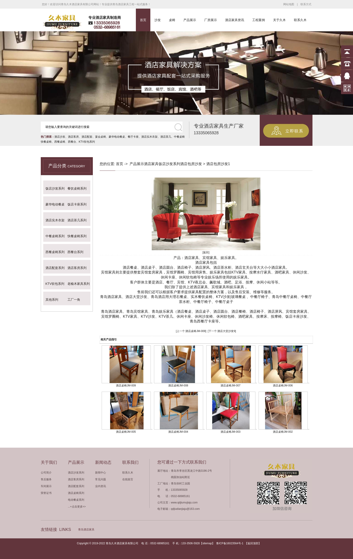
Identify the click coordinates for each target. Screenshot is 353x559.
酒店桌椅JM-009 (195, 331)
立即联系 (294, 131)
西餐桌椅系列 (55, 252)
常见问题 (100, 479)
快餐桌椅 (46, 141)
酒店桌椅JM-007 (230, 385)
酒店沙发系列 (76, 472)
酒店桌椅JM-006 (283, 385)
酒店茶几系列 (76, 220)
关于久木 (279, 20)
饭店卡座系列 (76, 204)
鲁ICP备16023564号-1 (229, 543)
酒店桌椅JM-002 (283, 431)
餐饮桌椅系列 (76, 188)
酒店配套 (87, 136)
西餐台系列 (75, 252)
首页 (143, 20)
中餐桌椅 (179, 136)
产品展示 (189, 20)
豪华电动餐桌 (117, 136)
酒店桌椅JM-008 (178, 385)
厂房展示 (210, 20)
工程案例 (258, 20)
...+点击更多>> (77, 506)
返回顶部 (252, 543)
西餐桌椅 (59, 141)
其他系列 (52, 299)
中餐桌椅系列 (55, 236)
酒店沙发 (59, 136)
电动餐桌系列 (76, 499)
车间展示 (46, 486)
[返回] (205, 252)
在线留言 (127, 479)
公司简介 (46, 472)
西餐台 (72, 141)
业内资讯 (100, 486)
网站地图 (288, 4)
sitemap (207, 543)
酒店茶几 (165, 136)
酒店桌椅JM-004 (178, 431)
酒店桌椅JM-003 (230, 431)
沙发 (157, 20)
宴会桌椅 (100, 136)
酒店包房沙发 (191, 164)
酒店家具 (151, 164)
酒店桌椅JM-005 (126, 431)
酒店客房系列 (76, 268)
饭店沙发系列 (55, 188)
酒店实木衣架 (149, 136)
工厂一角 (73, 299)
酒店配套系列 (55, 268)
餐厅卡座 (133, 136)
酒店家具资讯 (234, 20)
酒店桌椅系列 (76, 493)
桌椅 (172, 20)
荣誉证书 (46, 493)
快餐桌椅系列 (76, 236)
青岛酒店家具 (86, 529)
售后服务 (46, 479)
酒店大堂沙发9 (226, 331)
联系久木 (300, 20)
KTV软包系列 (87, 141)
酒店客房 (73, 136)
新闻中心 (100, 472)
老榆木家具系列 (78, 284)
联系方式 (305, 4)
